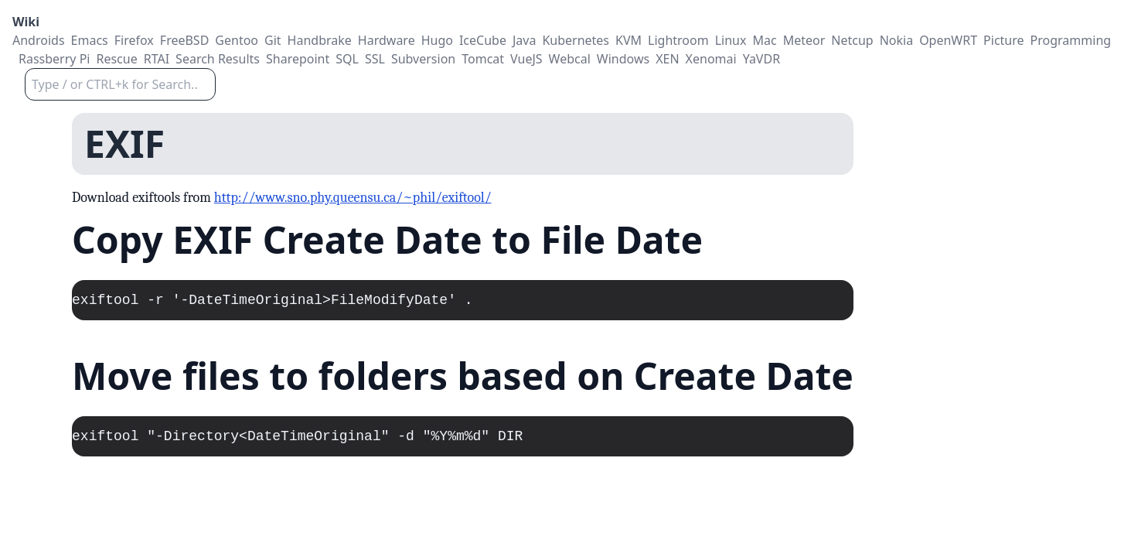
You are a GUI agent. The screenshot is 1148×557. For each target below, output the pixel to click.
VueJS (526, 58)
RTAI (156, 58)
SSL (375, 58)
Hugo (437, 40)
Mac (764, 40)
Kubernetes (575, 40)
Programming (1071, 40)
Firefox (134, 40)
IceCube (482, 40)
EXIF (124, 143)
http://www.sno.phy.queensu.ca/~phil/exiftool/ (353, 198)
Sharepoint (297, 58)
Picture (1003, 40)
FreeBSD (185, 40)
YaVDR (761, 58)
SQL (347, 58)
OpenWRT (948, 40)
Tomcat (483, 58)
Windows (623, 58)
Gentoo (236, 40)
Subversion (423, 58)
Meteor (804, 40)
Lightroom (678, 40)
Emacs (89, 40)
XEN (667, 58)
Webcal (570, 58)
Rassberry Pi (54, 58)
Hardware (386, 40)
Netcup (852, 40)
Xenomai (711, 58)
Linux (731, 40)
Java (524, 40)
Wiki (25, 21)
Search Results (217, 58)
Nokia (897, 40)
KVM (628, 40)
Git (272, 40)
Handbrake (320, 40)
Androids (38, 40)
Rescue (116, 58)
